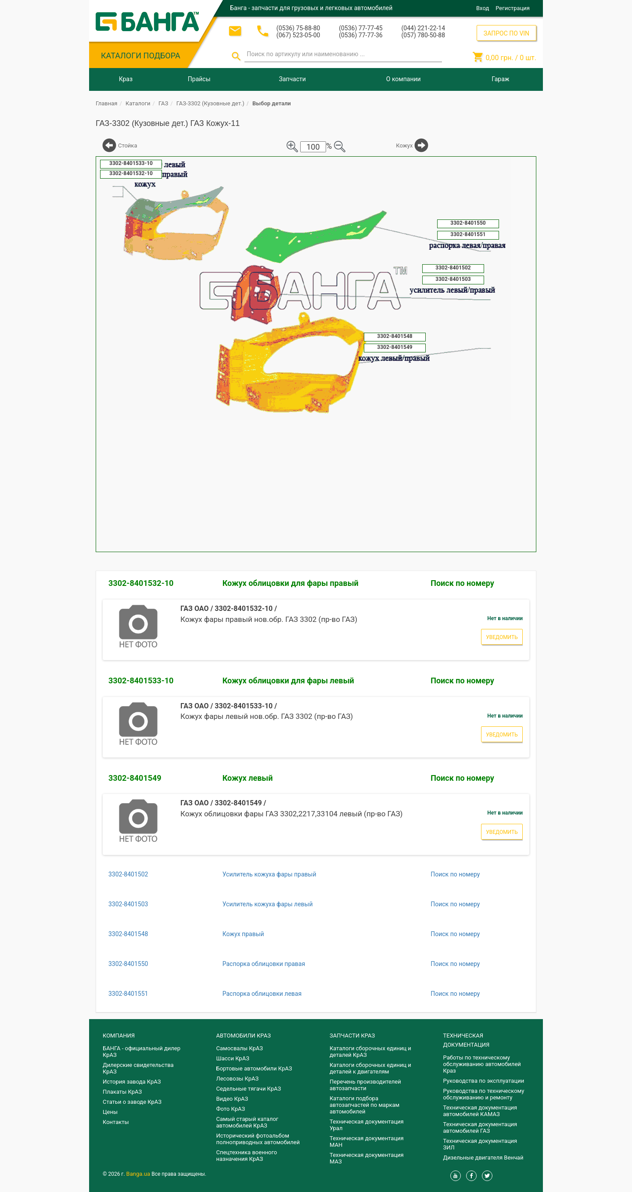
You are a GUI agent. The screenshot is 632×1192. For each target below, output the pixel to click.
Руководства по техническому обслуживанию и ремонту (483, 1094)
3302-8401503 (128, 904)
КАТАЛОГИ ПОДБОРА (140, 55)
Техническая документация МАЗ (367, 1158)
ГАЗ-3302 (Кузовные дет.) (210, 103)
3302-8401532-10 (140, 583)
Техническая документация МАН (367, 1141)
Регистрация (513, 8)
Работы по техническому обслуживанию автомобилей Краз (482, 1064)
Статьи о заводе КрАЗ (132, 1102)
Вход (482, 8)
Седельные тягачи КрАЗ (248, 1088)
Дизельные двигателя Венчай (483, 1157)
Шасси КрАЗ (232, 1058)
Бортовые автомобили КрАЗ (254, 1068)
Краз (126, 79)
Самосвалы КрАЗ (239, 1048)
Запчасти (292, 79)
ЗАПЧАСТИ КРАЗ (352, 1035)
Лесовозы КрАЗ (237, 1078)
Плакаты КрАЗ (122, 1091)
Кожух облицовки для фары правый (291, 583)
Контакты (116, 1122)
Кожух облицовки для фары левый (288, 680)
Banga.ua (139, 1173)
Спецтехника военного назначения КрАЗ (246, 1155)
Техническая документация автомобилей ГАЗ (480, 1127)
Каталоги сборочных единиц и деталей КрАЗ (370, 1051)
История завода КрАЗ (132, 1081)
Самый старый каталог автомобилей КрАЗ (247, 1122)
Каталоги (138, 103)
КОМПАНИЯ (119, 1035)
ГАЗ (163, 103)
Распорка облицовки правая (264, 963)
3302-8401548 (128, 933)
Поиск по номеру (462, 583)
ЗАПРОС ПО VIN (506, 33)
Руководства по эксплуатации (483, 1080)
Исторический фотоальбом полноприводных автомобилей (258, 1138)
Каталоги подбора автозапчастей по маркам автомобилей (364, 1105)
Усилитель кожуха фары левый (268, 904)
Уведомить (502, 637)
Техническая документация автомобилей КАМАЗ (480, 1110)
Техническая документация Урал (367, 1124)
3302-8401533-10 (140, 680)
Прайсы (199, 79)
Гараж (500, 79)
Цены (110, 1112)
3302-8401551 (128, 993)
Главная (106, 103)
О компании (403, 79)
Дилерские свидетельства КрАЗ (138, 1068)
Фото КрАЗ (230, 1109)
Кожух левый (248, 778)
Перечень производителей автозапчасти (365, 1084)
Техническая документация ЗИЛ (480, 1144)
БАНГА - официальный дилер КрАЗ (141, 1051)
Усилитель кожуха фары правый (269, 874)
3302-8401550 (128, 963)
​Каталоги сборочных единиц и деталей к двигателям (370, 1068)
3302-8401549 (135, 778)
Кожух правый (243, 933)
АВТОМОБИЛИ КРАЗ (243, 1035)
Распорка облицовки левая (262, 993)
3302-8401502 (128, 874)
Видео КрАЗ (232, 1098)
